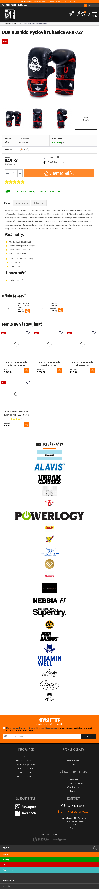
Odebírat (88, 736)
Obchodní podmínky (25, 768)
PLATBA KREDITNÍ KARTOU (25, 761)
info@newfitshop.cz (76, 811)
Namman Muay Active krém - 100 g (24, 305)
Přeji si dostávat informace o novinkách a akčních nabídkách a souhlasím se (49, 729)
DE (97, 5)
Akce (5, 865)
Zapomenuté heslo (73, 761)
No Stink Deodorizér (55, 304)
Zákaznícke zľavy (73, 787)
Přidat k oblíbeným (53, 157)
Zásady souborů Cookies (73, 783)
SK (89, 5)
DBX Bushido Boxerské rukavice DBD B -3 (17, 364)
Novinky (6, 860)
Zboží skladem (73, 779)
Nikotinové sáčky (9, 881)
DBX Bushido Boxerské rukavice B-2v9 (83, 364)
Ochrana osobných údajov (25, 765)
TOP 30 (5, 854)
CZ (85, 5)
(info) (63, 143)
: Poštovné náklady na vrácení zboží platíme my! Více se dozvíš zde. (48, 1)
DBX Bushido (24, 139)
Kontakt (73, 765)
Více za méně (8, 870)
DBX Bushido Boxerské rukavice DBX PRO (50, 364)
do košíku (27, 311)
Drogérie (6, 886)
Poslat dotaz (21, 203)
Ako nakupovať (25, 772)
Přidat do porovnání (54, 162)
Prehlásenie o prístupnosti (26, 776)
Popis (7, 203)
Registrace (73, 757)
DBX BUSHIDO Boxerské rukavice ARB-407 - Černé (16, 413)
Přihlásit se (22, 5)
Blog (25, 757)
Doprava (73, 791)
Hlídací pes (38, 203)
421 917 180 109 (76, 806)
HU (93, 5)
